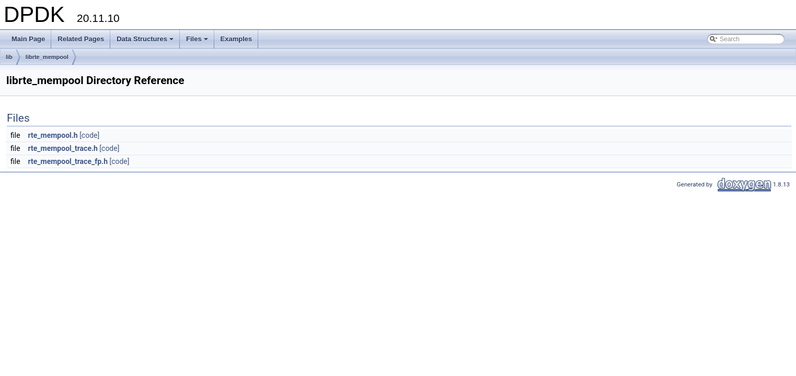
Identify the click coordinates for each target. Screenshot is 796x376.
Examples (236, 39)
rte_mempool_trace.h (63, 148)
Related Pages (80, 39)
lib (9, 57)
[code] (89, 135)
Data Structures (146, 42)
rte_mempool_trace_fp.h (68, 161)
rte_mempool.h (53, 135)
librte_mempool (47, 57)
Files (198, 42)
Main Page (28, 39)
